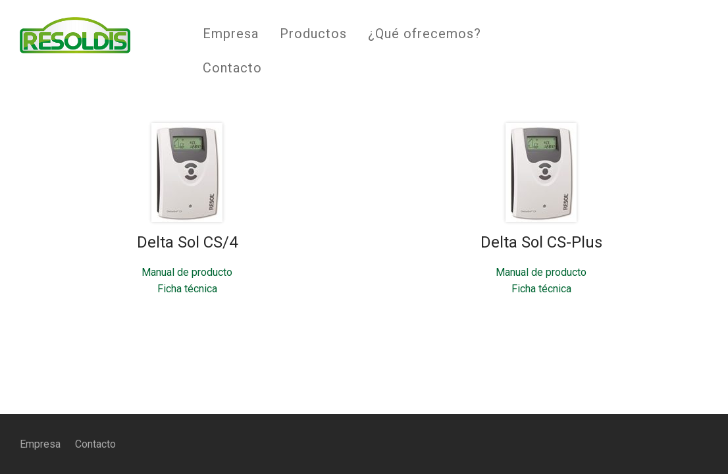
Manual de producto (187, 272)
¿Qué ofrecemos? (424, 33)
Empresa (231, 33)
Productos (313, 33)
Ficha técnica (187, 288)
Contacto (232, 68)
